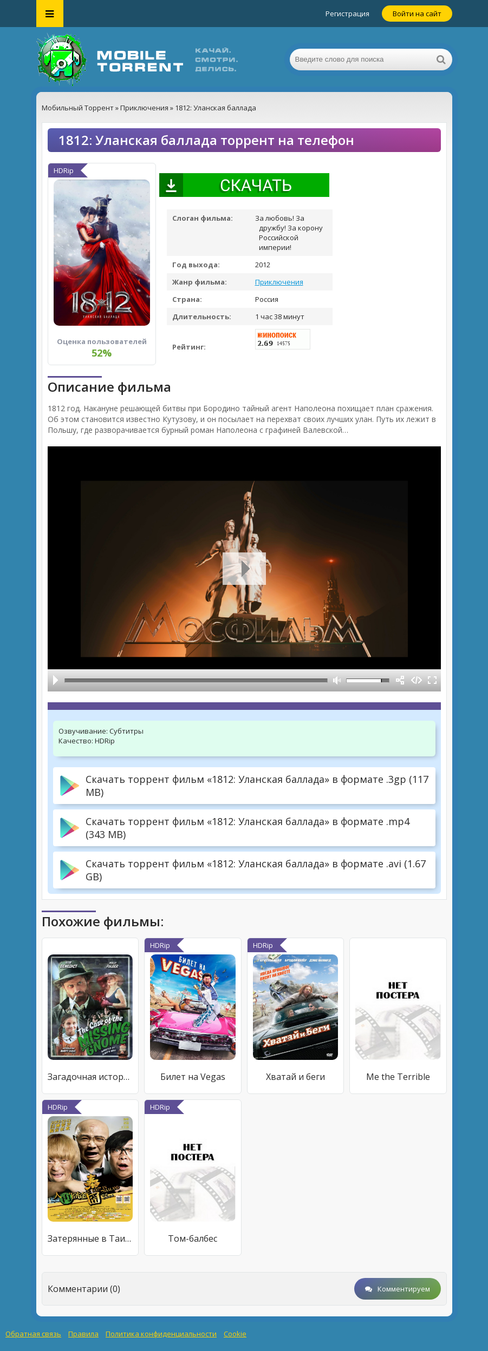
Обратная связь (33, 1334)
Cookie (235, 1334)
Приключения (279, 282)
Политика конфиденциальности (161, 1334)
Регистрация (347, 13)
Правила (83, 1334)
